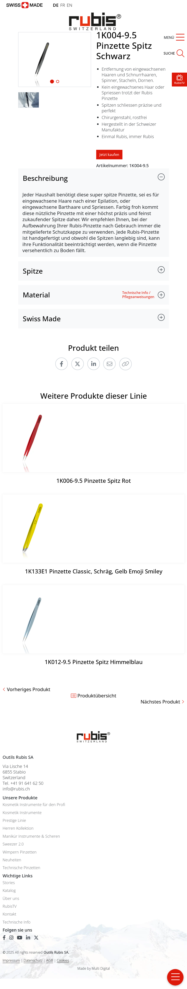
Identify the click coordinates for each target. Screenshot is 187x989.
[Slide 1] (52, 81)
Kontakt (9, 914)
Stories (9, 882)
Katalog (9, 890)
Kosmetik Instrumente (22, 812)
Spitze (33, 271)
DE (56, 5)
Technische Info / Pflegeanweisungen (138, 295)
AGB (49, 960)
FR (62, 5)
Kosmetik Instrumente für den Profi (34, 804)
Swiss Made (42, 318)
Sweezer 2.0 (13, 844)
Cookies (63, 960)
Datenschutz (33, 960)
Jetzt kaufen (109, 154)
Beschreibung (45, 178)
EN (69, 5)
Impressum (11, 960)
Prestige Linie (14, 820)
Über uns (11, 898)
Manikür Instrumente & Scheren (31, 836)
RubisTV (9, 906)
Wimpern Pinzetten (20, 852)
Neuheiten (12, 859)
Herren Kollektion (18, 828)
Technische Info (17, 922)
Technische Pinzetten (21, 867)
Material (36, 294)
